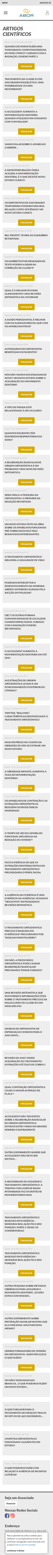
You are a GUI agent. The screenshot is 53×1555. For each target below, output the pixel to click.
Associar (11, 1503)
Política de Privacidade (24, 1544)
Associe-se (45, 3)
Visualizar (26, 66)
